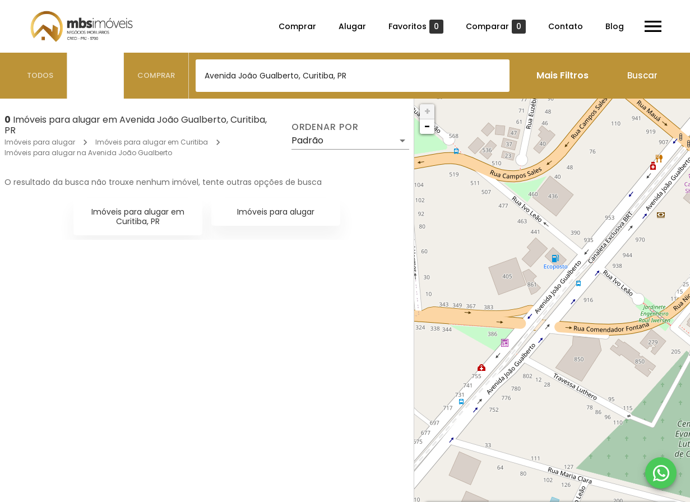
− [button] (427, 126)
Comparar (496, 27)
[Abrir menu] (653, 26)
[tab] (40, 76)
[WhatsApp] (661, 473)
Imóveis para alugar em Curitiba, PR (137, 216)
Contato (565, 26)
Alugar (352, 26)
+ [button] (427, 111)
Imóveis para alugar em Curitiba (151, 142)
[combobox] (353, 75)
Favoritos (415, 27)
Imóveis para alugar (39, 142)
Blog (614, 26)
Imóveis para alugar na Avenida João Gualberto (88, 152)
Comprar (297, 26)
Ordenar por (325, 127)
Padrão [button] (307, 140)
